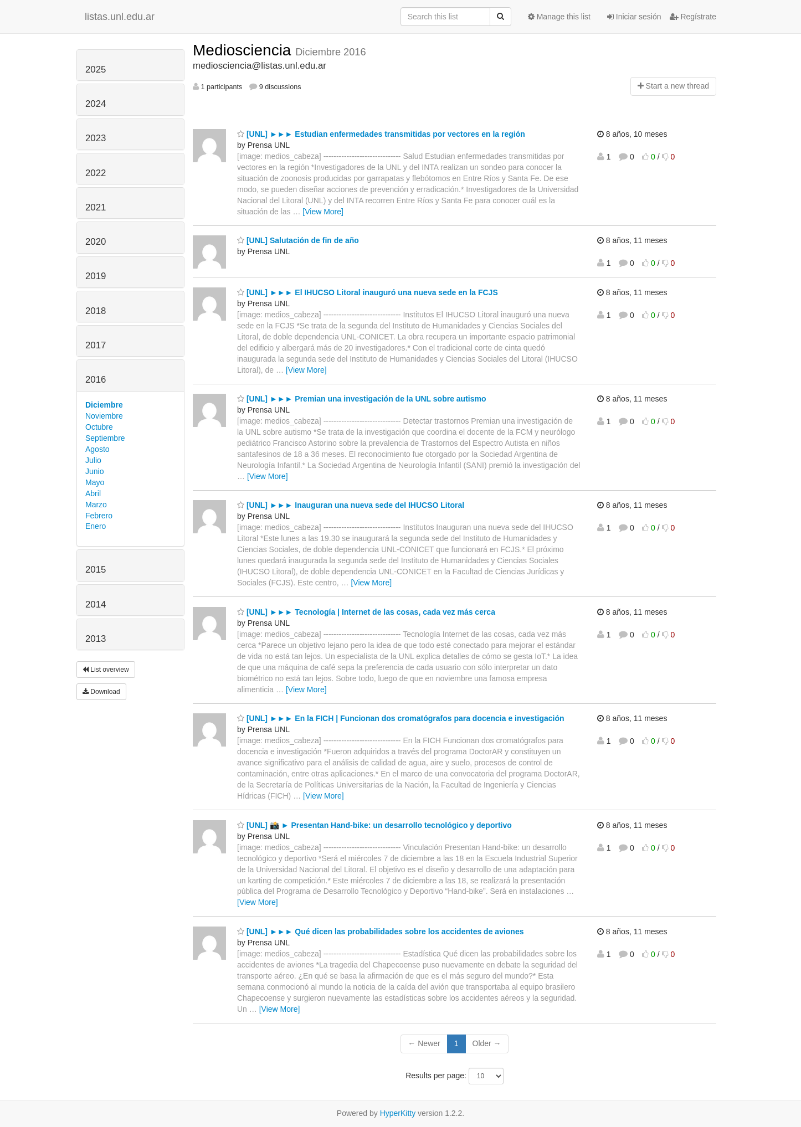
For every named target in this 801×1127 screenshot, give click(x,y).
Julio (93, 460)
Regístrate (693, 16)
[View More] (322, 211)
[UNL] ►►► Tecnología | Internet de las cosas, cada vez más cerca (366, 612)
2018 (95, 311)
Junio (94, 471)
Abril (93, 493)
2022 (95, 173)
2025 (95, 69)
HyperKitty (398, 1113)
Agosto (97, 449)
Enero (95, 526)
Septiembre (105, 438)
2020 (95, 241)
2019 (95, 276)
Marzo (96, 504)
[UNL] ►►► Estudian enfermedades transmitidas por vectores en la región (381, 134)
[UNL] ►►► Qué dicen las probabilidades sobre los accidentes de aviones (380, 931)
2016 (95, 379)
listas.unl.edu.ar (120, 16)
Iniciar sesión (634, 16)
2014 (95, 604)
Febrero (98, 515)
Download (101, 692)
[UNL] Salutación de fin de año (298, 240)
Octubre (99, 427)
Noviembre (104, 415)
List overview (106, 669)
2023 (95, 138)
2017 (95, 345)
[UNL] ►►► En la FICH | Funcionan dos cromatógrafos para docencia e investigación (400, 718)
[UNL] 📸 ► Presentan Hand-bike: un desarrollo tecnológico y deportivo (374, 825)
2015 (95, 569)
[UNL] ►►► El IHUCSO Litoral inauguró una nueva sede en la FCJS (367, 292)
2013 (95, 639)
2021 (95, 207)
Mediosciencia (244, 50)
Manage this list (559, 16)
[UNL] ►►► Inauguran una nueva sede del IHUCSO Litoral (350, 505)
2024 (95, 104)
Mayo (94, 482)
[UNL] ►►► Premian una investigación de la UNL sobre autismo (361, 398)
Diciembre (104, 404)
